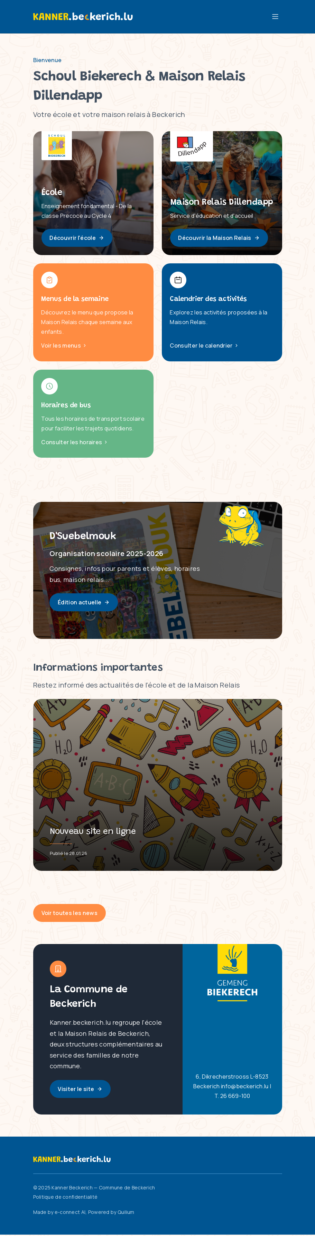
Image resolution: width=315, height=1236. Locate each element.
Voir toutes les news (69, 914)
